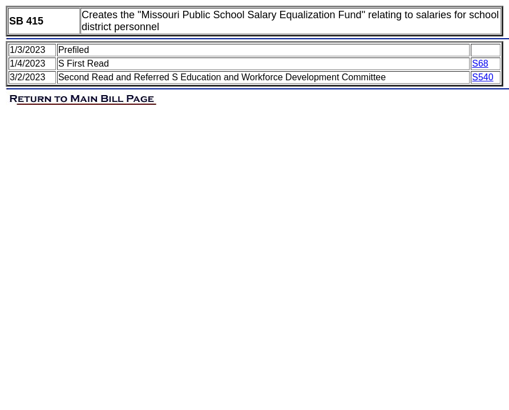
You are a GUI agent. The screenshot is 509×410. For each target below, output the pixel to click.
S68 (480, 63)
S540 (482, 77)
